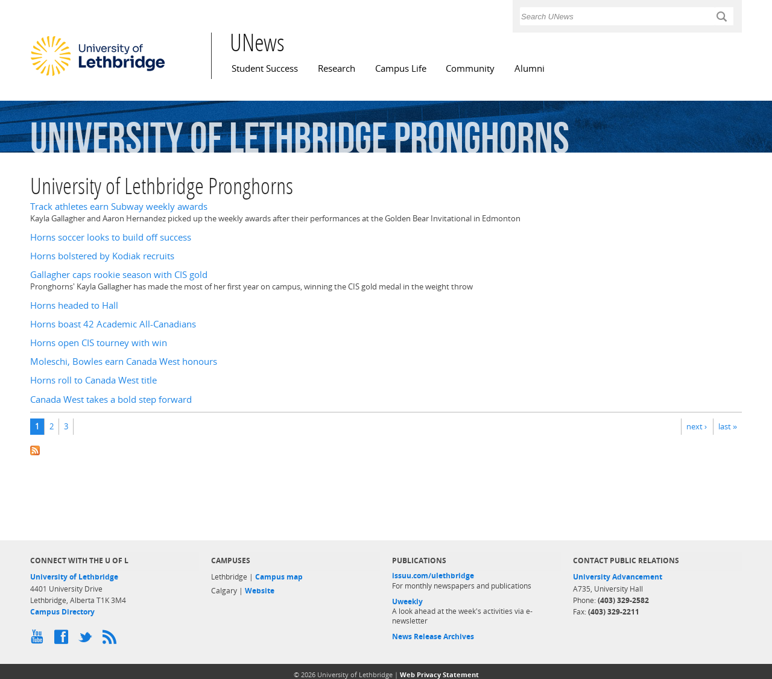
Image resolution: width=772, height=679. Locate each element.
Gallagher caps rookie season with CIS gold (118, 274)
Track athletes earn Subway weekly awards (118, 206)
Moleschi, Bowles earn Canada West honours (123, 361)
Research (336, 68)
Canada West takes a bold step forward (111, 399)
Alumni (529, 68)
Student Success (265, 68)
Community (470, 68)
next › (696, 426)
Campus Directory (62, 611)
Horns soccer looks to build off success (110, 237)
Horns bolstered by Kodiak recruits (102, 256)
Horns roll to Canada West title (93, 380)
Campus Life (400, 68)
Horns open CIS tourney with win (98, 342)
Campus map (279, 576)
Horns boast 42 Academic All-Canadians (113, 324)
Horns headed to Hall (74, 305)
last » (727, 426)
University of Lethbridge (74, 576)
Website (259, 590)
